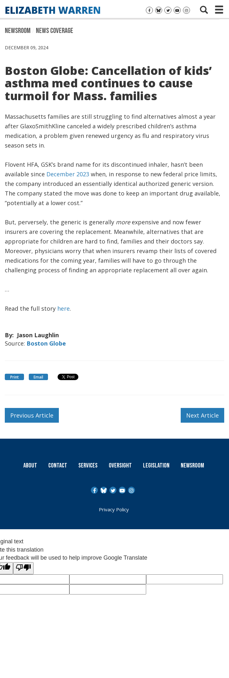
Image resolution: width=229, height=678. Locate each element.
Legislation (156, 465)
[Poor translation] (23, 568)
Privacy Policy (114, 509)
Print (14, 377)
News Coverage (54, 30)
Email (38, 377)
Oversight (120, 465)
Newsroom (17, 30)
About (30, 465)
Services (88, 465)
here (63, 308)
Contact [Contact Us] (57, 465)
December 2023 (67, 173)
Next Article (202, 415)
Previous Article (31, 415)
